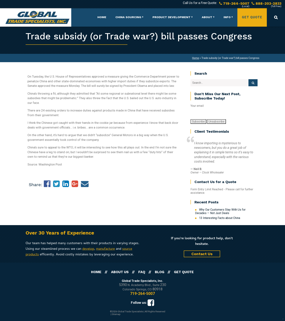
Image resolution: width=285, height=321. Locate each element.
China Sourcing (128, 17)
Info (227, 17)
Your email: (197, 105)
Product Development (171, 17)
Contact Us (201, 254)
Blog (159, 272)
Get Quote (252, 17)
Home (101, 17)
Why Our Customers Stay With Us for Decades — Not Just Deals (220, 211)
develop (88, 249)
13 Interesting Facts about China (219, 218)
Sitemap (116, 314)
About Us (120, 272)
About (207, 17)
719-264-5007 (142, 293)
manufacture (105, 249)
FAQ (141, 272)
